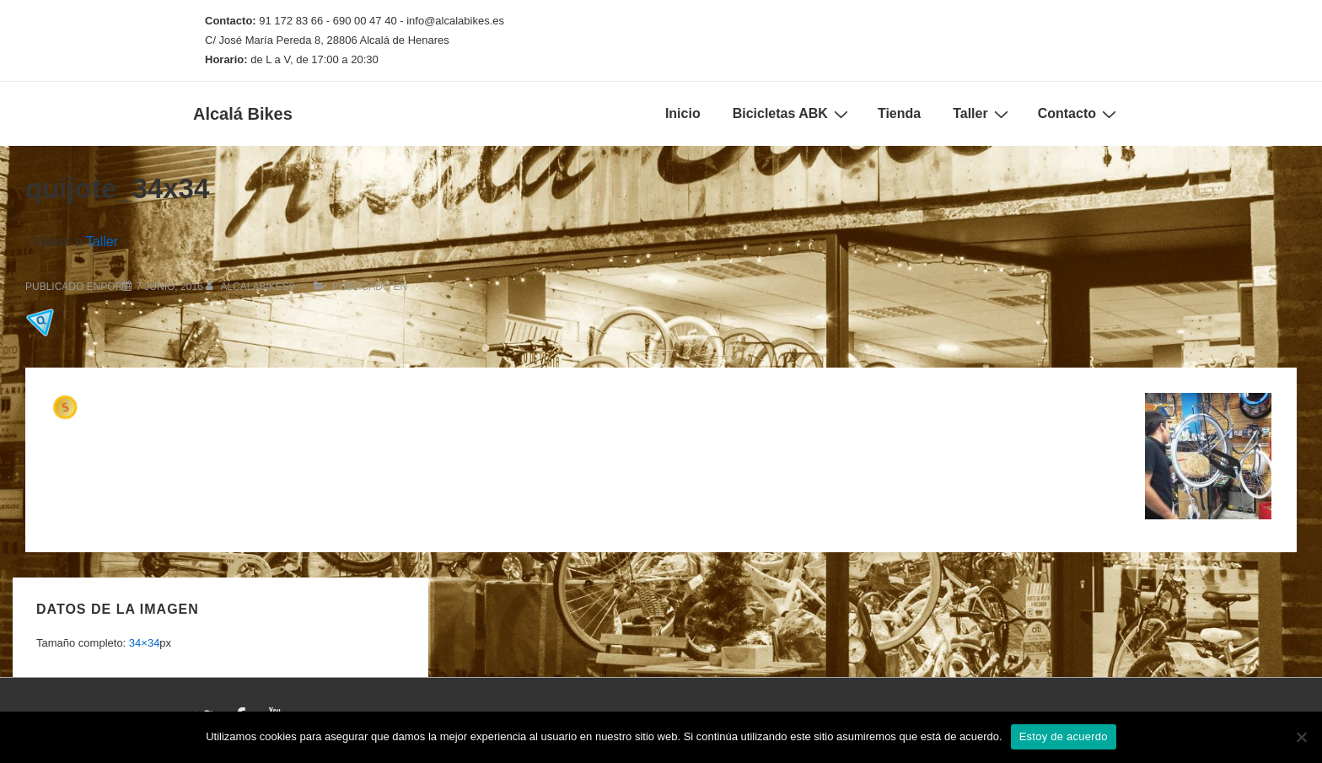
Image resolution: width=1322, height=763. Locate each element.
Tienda (899, 113)
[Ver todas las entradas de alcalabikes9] (252, 287)
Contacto (1079, 114)
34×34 (144, 643)
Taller (983, 114)
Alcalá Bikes (243, 114)
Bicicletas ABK (792, 114)
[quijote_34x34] (169, 287)
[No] (1300, 736)
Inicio (683, 113)
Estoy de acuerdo (1063, 736)
